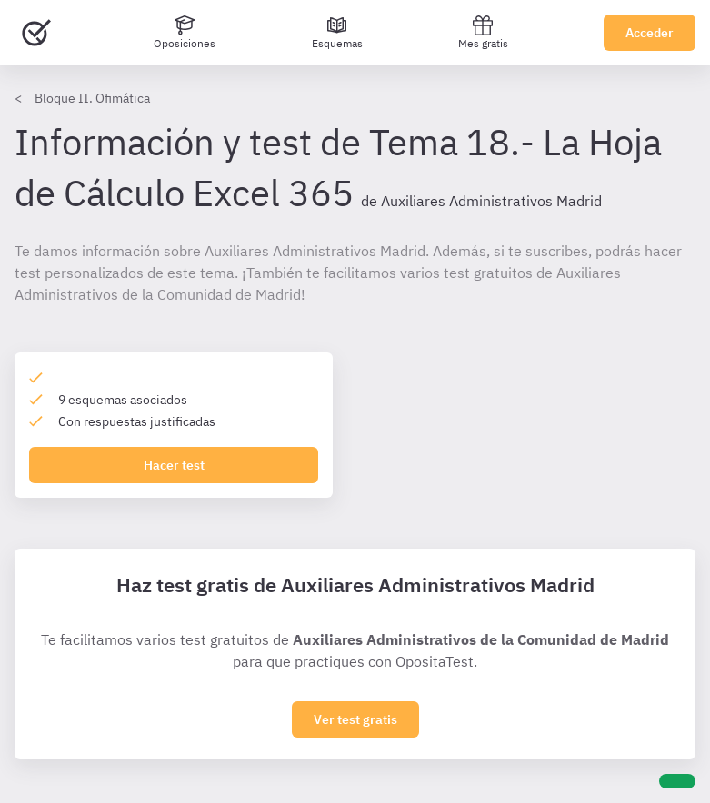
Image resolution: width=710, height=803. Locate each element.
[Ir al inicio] (36, 33)
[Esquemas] (337, 33)
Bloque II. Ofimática (92, 98)
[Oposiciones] (184, 33)
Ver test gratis (355, 719)
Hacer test (174, 465)
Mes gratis (483, 32)
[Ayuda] (677, 781)
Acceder (649, 33)
